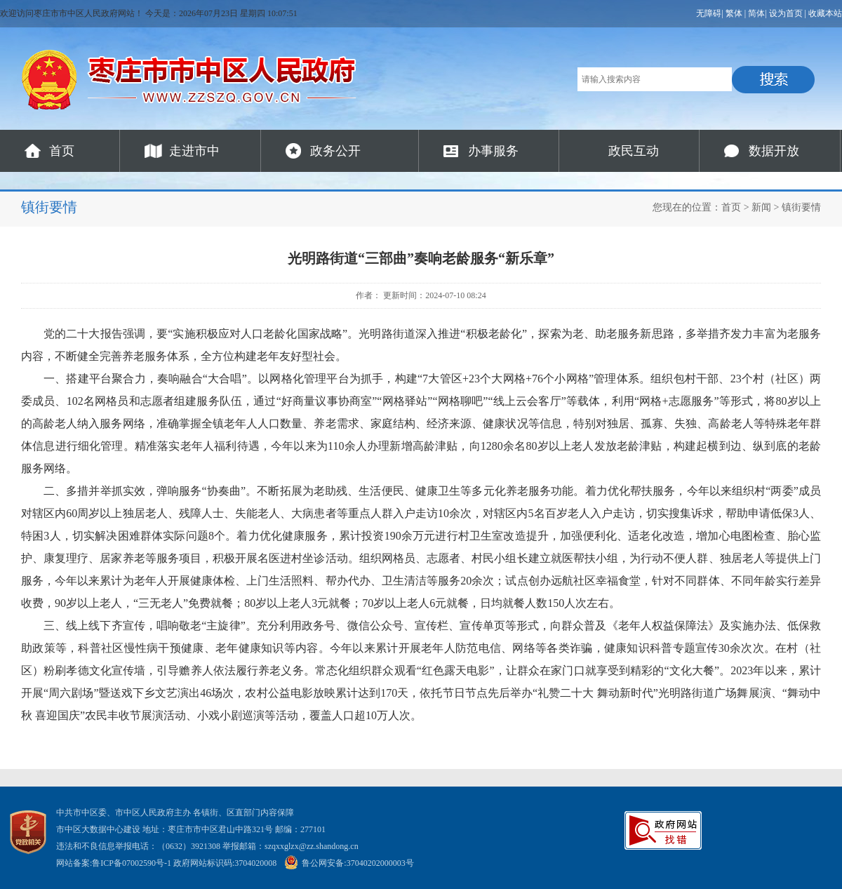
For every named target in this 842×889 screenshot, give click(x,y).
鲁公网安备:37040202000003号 (348, 863)
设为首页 (786, 13)
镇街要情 (801, 207)
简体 (756, 13)
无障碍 (708, 13)
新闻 (761, 207)
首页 (61, 151)
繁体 (734, 13)
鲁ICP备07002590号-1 (131, 863)
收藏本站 (825, 13)
